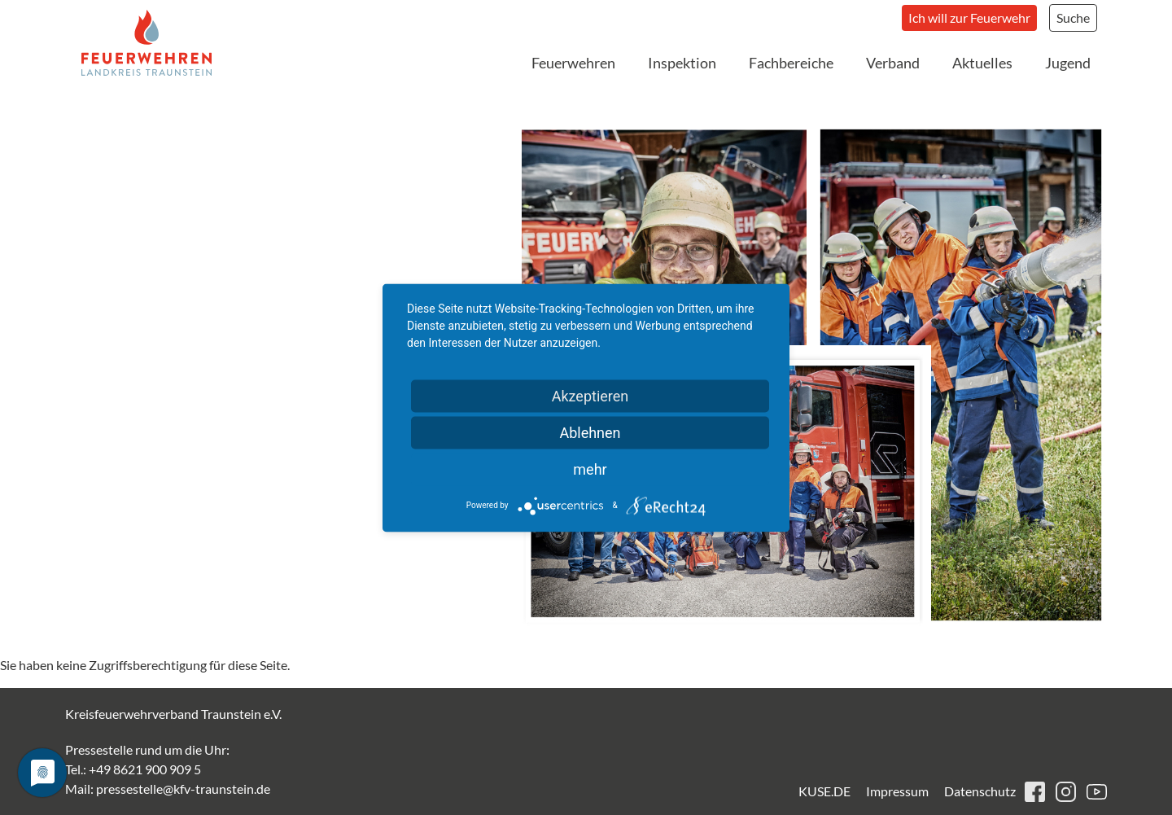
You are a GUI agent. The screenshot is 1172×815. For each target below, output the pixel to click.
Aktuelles (982, 63)
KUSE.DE (824, 791)
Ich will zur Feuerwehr (969, 17)
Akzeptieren (590, 395)
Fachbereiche (791, 63)
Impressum (897, 791)
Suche (1073, 17)
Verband (893, 63)
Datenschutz (980, 791)
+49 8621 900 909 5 (145, 769)
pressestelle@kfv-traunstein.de (183, 788)
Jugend (1068, 63)
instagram (1066, 792)
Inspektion (682, 63)
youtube (1097, 792)
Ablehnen (589, 431)
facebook (1035, 792)
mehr (589, 468)
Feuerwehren (573, 63)
